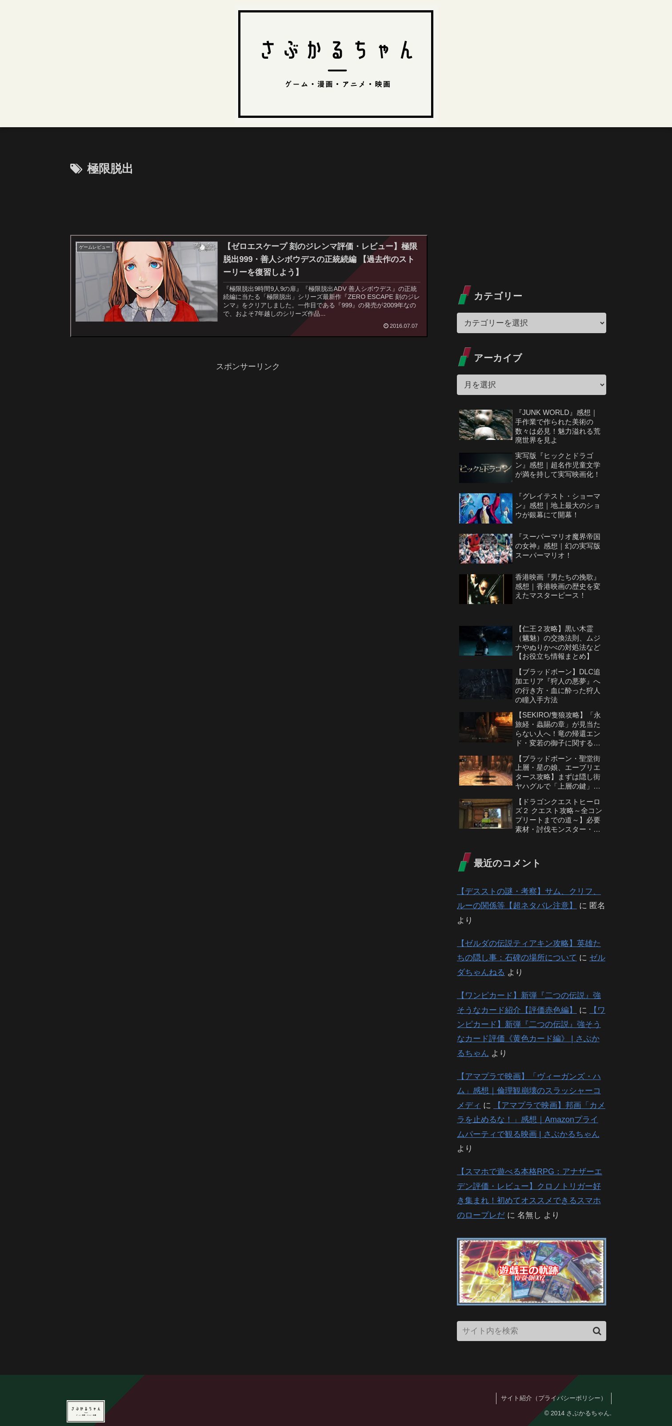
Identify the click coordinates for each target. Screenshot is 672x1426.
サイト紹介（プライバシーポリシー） (554, 1398)
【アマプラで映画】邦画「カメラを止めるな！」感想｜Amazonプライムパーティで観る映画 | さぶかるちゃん (531, 1120)
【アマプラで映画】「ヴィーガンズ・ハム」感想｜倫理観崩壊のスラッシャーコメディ (529, 1091)
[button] (597, 1331)
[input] (531, 1331)
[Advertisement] (248, 204)
